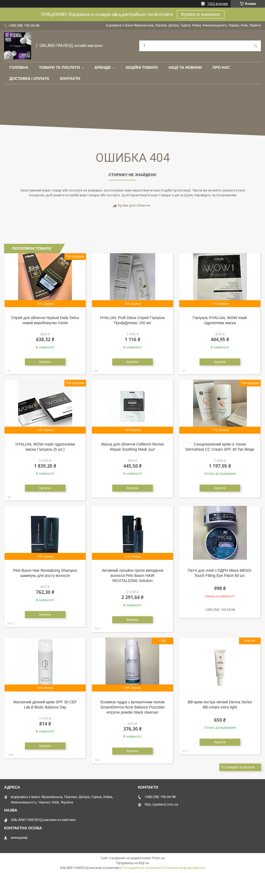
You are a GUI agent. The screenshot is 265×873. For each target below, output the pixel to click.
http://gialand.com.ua (161, 804)
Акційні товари (141, 67)
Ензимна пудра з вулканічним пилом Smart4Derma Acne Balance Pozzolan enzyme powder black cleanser (132, 707)
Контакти (70, 78)
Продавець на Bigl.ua (132, 863)
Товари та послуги (59, 67)
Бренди (103, 67)
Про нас (221, 67)
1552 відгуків (217, 4)
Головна (18, 67)
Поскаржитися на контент (142, 868)
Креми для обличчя (134, 205)
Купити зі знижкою (200, 14)
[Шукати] (255, 45)
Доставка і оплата (29, 78)
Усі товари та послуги (238, 767)
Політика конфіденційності (185, 868)
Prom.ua (158, 858)
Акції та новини (185, 67)
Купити (45, 362)
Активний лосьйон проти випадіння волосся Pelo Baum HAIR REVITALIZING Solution (132, 575)
